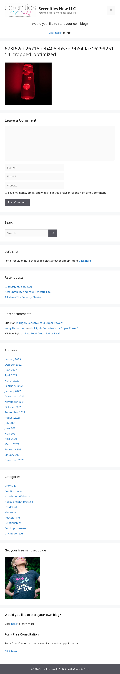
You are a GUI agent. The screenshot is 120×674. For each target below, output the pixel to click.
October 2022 (13, 364)
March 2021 (12, 444)
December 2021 (14, 396)
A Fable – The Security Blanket (23, 297)
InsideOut (11, 507)
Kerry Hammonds (16, 328)
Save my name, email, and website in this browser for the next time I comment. (57, 192)
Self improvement (16, 528)
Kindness (10, 512)
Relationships (13, 523)
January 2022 (13, 391)
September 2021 (15, 412)
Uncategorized (14, 533)
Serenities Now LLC (57, 8)
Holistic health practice (19, 501)
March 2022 (12, 380)
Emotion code (13, 491)
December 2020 (14, 460)
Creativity (10, 486)
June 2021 (11, 428)
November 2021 (15, 401)
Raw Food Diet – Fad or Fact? (42, 333)
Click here (55, 32)
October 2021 (13, 407)
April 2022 (11, 375)
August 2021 (12, 417)
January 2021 (13, 455)
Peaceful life (12, 517)
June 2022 (11, 370)
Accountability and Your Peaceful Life (28, 292)
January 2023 (13, 359)
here (14, 624)
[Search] (52, 233)
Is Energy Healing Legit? (20, 286)
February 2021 (14, 449)
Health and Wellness (17, 496)
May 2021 (11, 433)
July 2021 (10, 423)
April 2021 (11, 439)
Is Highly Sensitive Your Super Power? (39, 323)
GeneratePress (81, 669)
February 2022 (14, 386)
